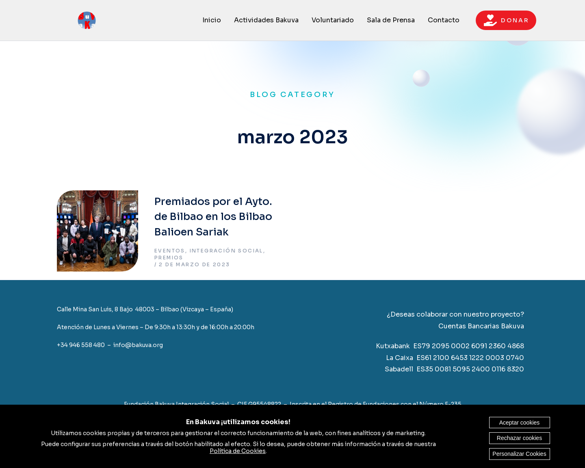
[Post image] (97, 231)
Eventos (169, 251)
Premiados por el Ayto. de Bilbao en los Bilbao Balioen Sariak (213, 216)
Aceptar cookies (519, 422)
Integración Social (226, 251)
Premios (169, 257)
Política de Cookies (238, 451)
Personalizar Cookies (519, 454)
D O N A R (506, 20)
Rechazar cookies (519, 438)
